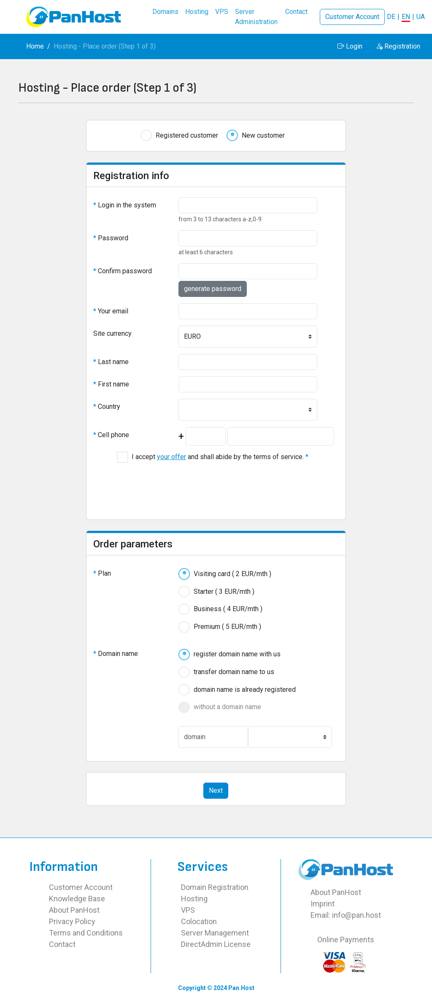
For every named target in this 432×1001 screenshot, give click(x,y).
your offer (171, 457)
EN (406, 17)
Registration (398, 46)
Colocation (199, 921)
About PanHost (74, 910)
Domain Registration (214, 887)
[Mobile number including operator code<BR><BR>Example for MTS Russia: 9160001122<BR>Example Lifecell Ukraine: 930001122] (280, 436)
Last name (111, 362)
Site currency (112, 333)
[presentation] (216, 486)
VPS (188, 910)
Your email (110, 311)
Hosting (194, 898)
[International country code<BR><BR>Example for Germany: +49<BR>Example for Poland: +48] (206, 436)
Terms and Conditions (86, 932)
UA (420, 17)
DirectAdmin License (216, 944)
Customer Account (352, 17)
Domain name (115, 654)
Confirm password (122, 271)
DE (391, 17)
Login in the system (124, 205)
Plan (102, 573)
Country (106, 407)
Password (110, 238)
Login (350, 46)
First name (111, 384)
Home (35, 46)
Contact (62, 944)
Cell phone (111, 435)
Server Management (215, 932)
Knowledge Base (77, 898)
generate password (212, 289)
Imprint (322, 903)
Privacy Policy (72, 921)
